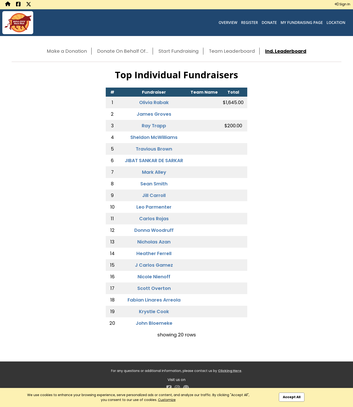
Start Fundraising (178, 51)
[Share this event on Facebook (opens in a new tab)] (18, 5)
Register (249, 22)
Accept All (291, 397)
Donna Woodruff (154, 230)
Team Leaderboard (232, 51)
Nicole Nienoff (154, 276)
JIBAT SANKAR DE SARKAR (154, 160)
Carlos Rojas (154, 218)
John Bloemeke (154, 323)
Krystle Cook (154, 311)
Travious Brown (154, 149)
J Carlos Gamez (154, 265)
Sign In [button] (342, 4)
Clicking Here (229, 370)
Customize (167, 399)
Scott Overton (154, 288)
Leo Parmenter (154, 207)
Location (336, 22)
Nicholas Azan (154, 242)
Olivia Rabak (154, 102)
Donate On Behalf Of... (122, 51)
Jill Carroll (154, 195)
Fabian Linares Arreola (154, 300)
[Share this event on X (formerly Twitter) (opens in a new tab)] (28, 5)
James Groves (154, 114)
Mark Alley (154, 172)
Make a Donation (67, 51)
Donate (269, 22)
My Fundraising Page (301, 22)
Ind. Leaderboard (285, 51)
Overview (228, 22)
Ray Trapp (154, 125)
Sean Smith (154, 184)
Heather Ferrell (154, 253)
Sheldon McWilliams (154, 137)
